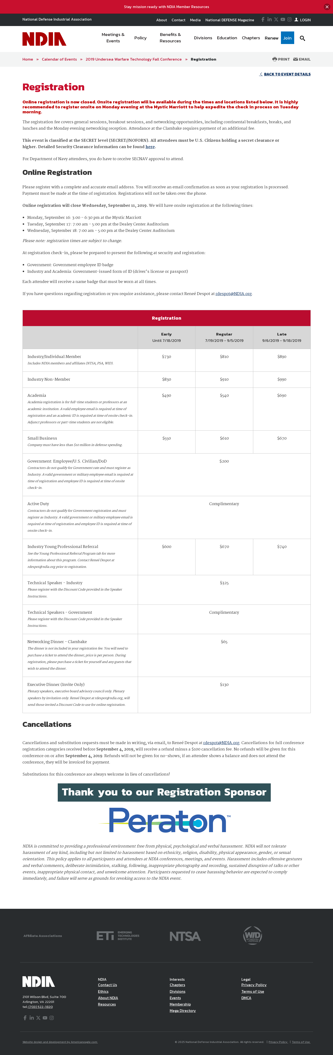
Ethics (103, 991)
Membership (180, 1004)
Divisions (177, 991)
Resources (107, 1004)
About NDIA (108, 998)
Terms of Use (252, 991)
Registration (203, 59)
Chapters (177, 985)
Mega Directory (183, 1010)
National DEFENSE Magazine (229, 20)
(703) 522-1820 (40, 1006)
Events (175, 998)
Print (281, 59)
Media (195, 20)
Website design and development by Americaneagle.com (60, 1042)
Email (302, 59)
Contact (178, 20)
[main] (166, 488)
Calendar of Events (59, 59)
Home (27, 59)
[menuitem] (113, 39)
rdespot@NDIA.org (234, 294)
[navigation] (194, 39)
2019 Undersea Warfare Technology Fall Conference (134, 59)
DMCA (246, 998)
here (150, 147)
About (161, 20)
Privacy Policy (254, 985)
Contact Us (107, 985)
